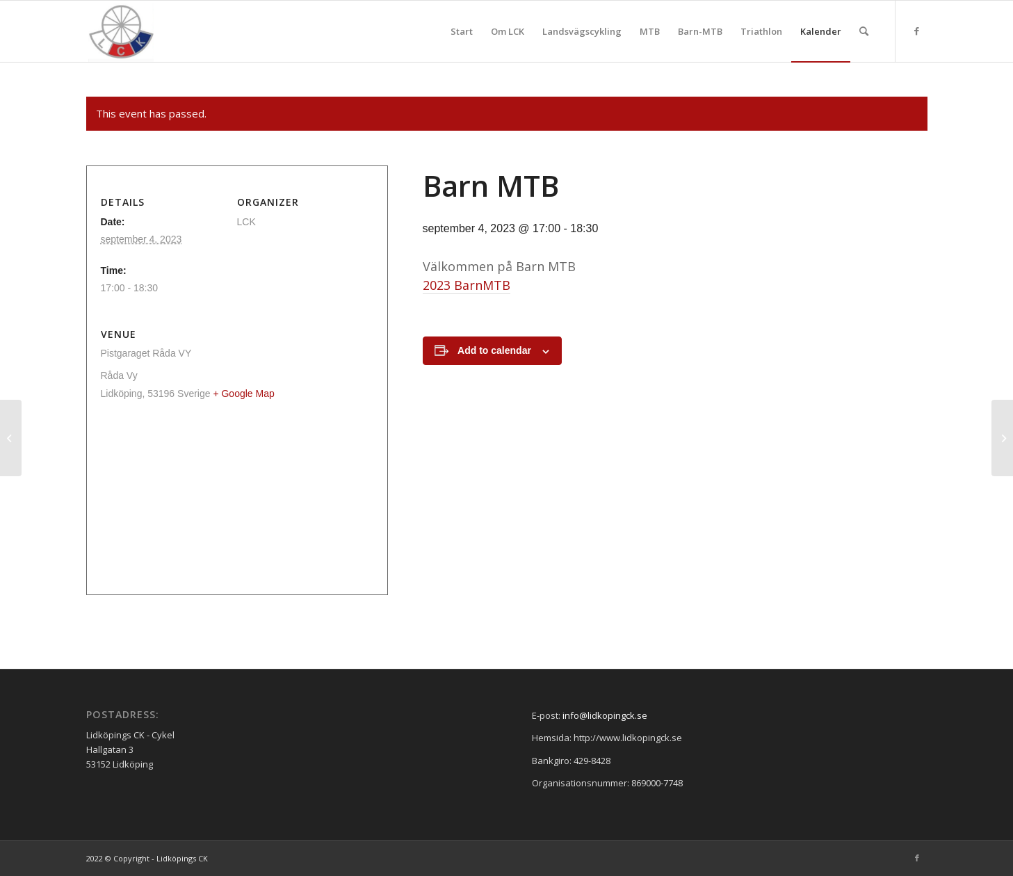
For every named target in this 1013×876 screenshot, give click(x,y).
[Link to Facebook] (917, 30)
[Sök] (863, 31)
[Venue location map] (237, 502)
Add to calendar (494, 350)
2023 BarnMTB (466, 285)
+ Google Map (243, 393)
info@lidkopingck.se (604, 715)
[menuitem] (461, 31)
